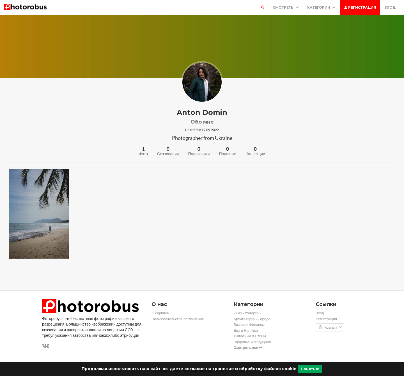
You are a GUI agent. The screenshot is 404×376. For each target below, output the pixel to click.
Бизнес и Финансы (249, 324)
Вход (390, 7)
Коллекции (255, 154)
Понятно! (310, 369)
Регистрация (360, 7)
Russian (330, 327)
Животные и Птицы (250, 336)
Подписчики (199, 154)
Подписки (227, 154)
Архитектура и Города (252, 319)
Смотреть (286, 7)
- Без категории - (248, 313)
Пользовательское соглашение (178, 319)
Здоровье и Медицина (252, 342)
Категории (321, 7)
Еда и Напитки (246, 330)
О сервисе (160, 313)
